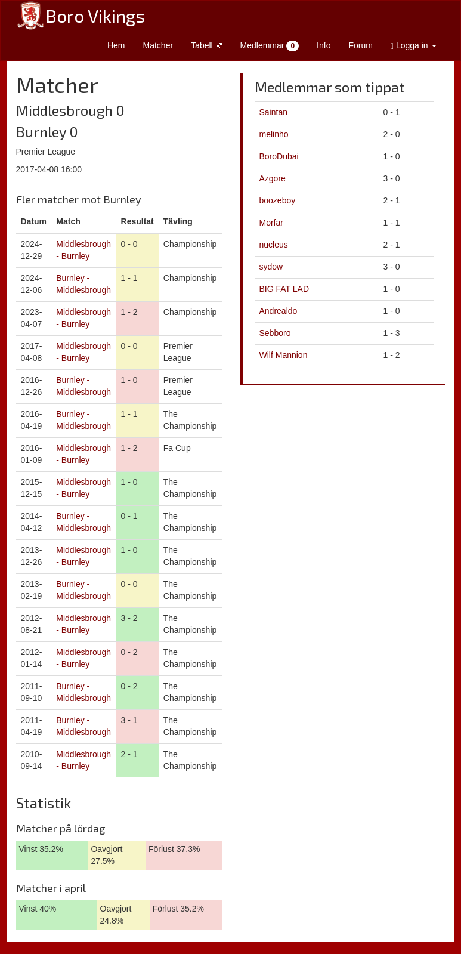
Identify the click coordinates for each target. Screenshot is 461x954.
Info (323, 45)
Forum (360, 45)
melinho (274, 134)
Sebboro (275, 333)
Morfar (271, 222)
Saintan (273, 112)
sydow (271, 266)
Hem (116, 45)
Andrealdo (278, 311)
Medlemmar (269, 46)
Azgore (272, 178)
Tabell (206, 45)
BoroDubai (279, 156)
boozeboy (277, 200)
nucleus (273, 244)
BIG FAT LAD (284, 289)
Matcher (158, 45)
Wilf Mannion (283, 355)
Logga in (414, 46)
